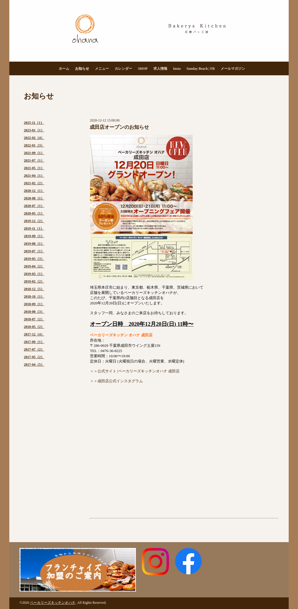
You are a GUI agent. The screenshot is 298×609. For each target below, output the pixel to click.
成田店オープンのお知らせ (119, 127)
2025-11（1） (34, 123)
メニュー (102, 69)
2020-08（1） (34, 198)
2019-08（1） (34, 244)
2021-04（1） (34, 176)
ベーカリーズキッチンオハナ (52, 603)
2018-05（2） (34, 327)
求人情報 (160, 69)
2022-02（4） (34, 138)
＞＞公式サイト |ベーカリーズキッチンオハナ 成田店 (135, 371)
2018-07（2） (34, 319)
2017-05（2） (34, 357)
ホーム (64, 69)
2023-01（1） (34, 130)
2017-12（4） (34, 334)
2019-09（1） (34, 236)
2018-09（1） (34, 304)
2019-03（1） (34, 274)
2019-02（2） (34, 281)
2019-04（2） (34, 266)
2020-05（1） (34, 213)
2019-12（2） (34, 221)
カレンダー (123, 69)
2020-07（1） (34, 206)
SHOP (143, 69)
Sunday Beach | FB (201, 69)
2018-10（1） (34, 296)
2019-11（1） (34, 228)
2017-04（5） (34, 364)
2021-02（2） (34, 183)
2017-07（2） (34, 349)
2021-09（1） (34, 153)
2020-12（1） (34, 191)
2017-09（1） (34, 342)
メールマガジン (233, 69)
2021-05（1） (34, 168)
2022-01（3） (34, 145)
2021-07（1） (34, 160)
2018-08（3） (34, 312)
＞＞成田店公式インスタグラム (116, 381)
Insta (177, 69)
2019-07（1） (34, 251)
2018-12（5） (34, 289)
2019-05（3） (34, 259)
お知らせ (82, 69)
